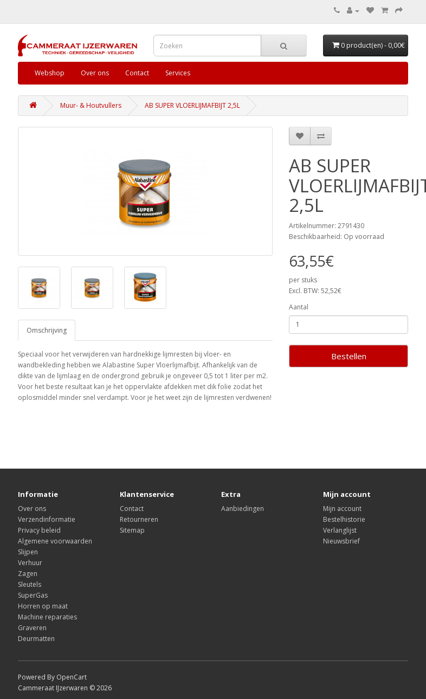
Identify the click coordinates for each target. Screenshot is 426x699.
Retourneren (139, 519)
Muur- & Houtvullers (90, 105)
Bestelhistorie (344, 519)
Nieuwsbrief (341, 541)
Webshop (49, 72)
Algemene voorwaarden (55, 541)
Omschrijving (47, 330)
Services (177, 72)
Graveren (32, 627)
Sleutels (29, 584)
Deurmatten (36, 638)
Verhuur (30, 562)
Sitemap (132, 530)
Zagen (27, 573)
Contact (137, 72)
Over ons (95, 72)
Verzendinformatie (46, 519)
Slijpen (28, 551)
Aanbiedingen (242, 508)
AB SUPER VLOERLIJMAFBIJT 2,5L (192, 105)
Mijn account (342, 508)
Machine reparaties (47, 617)
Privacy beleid (39, 530)
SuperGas (33, 595)
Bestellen (348, 356)
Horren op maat (43, 606)
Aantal (298, 307)
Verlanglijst (340, 530)
